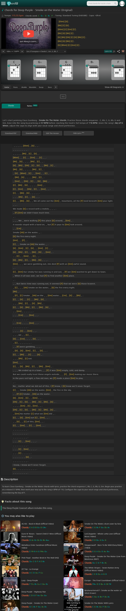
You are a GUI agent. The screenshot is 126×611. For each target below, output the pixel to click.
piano (15, 87)
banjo (41, 87)
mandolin (32, 87)
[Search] (115, 3)
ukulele (24, 87)
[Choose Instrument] (56, 87)
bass (50, 87)
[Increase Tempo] (22, 51)
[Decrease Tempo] (3, 51)
